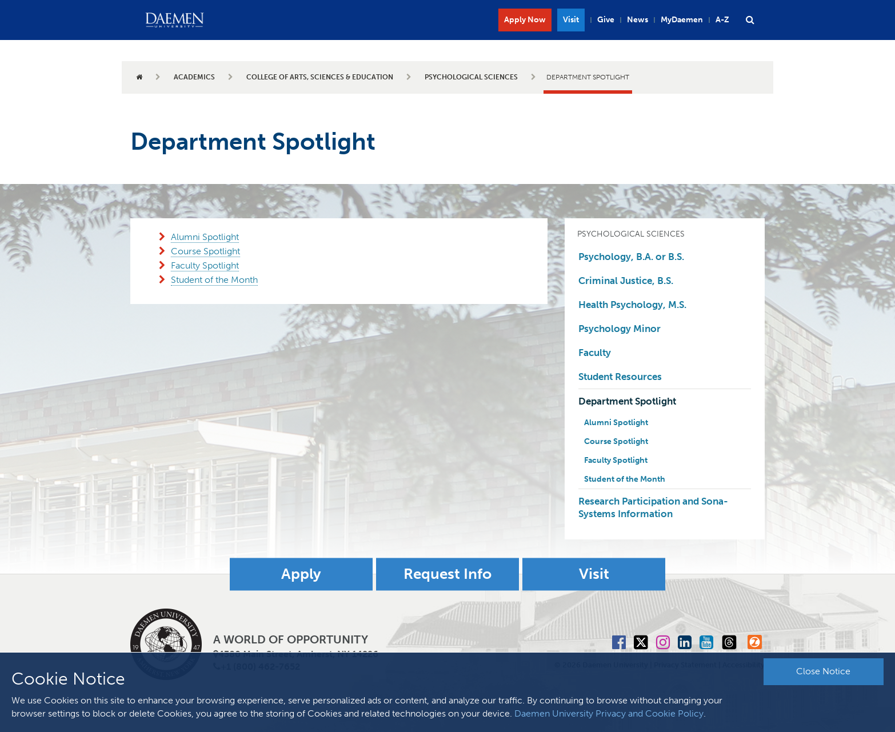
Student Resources (620, 376)
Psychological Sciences (471, 77)
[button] (749, 20)
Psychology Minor (619, 328)
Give (605, 20)
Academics (194, 77)
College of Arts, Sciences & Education (319, 77)
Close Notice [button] (823, 671)
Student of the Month (214, 279)
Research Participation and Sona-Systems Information (653, 507)
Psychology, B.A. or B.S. (631, 256)
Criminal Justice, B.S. (625, 280)
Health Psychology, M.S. (632, 304)
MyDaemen (682, 20)
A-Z (722, 20)
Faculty (594, 352)
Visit (571, 20)
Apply (301, 574)
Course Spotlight (205, 251)
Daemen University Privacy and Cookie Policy (609, 713)
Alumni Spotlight (205, 236)
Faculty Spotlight (205, 265)
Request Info (447, 574)
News (637, 20)
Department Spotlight (627, 401)
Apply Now (525, 20)
